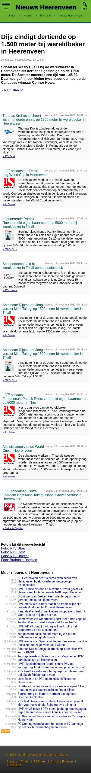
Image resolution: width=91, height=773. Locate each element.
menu (6, 6)
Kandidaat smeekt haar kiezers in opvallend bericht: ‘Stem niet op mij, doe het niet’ (52, 613)
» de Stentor (9, 204)
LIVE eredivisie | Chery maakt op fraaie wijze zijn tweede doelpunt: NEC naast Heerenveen (49, 605)
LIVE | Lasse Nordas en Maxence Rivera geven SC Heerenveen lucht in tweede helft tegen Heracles (50, 590)
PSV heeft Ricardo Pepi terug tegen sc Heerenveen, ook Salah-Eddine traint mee (51, 673)
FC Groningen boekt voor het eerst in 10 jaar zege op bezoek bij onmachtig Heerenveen (50, 725)
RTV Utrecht (13, 90)
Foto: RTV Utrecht (15, 548)
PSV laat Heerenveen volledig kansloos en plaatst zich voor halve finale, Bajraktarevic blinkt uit (50, 703)
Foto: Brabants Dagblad (19, 560)
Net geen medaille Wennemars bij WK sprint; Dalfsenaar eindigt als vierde (47, 635)
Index (12, 15)
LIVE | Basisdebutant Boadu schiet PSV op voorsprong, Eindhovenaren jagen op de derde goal (51, 665)
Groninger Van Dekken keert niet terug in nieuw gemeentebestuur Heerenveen (49, 598)
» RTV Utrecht (10, 290)
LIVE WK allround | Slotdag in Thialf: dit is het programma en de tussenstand (47, 628)
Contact (11, 761)
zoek (85, 8)
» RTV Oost (9, 156)
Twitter (25, 761)
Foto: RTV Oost (13, 552)
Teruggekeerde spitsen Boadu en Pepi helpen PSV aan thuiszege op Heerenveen (51, 658)
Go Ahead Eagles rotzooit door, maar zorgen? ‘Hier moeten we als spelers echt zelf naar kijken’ (51, 688)
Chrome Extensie (62, 761)
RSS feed (40, 761)
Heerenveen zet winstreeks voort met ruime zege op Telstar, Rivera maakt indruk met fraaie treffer (52, 620)
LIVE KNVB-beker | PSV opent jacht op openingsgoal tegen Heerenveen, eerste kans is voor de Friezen (52, 710)
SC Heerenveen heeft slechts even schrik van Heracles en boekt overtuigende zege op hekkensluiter (47, 581)
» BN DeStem (10, 249)
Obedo (63, 754)
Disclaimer (14, 765)
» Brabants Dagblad (13, 528)
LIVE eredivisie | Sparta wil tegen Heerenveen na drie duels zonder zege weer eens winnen (52, 643)
